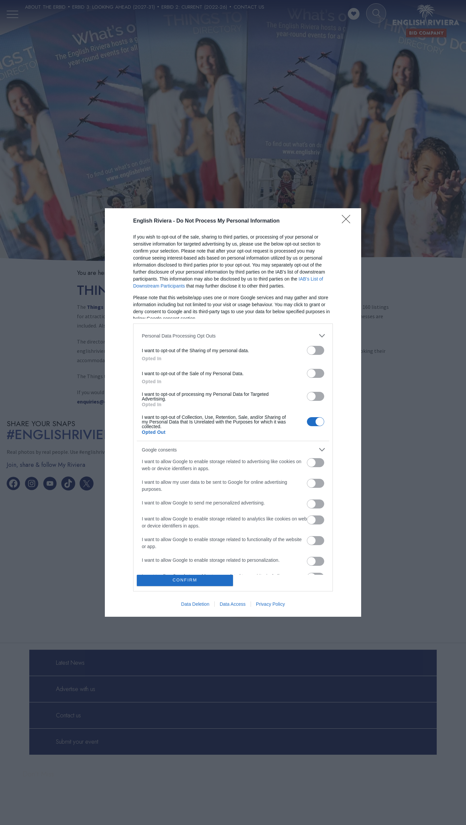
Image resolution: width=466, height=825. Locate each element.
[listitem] (233, 335)
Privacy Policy (270, 604)
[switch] (315, 350)
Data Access (233, 604)
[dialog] (233, 412)
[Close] (348, 221)
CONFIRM (184, 580)
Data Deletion (195, 604)
